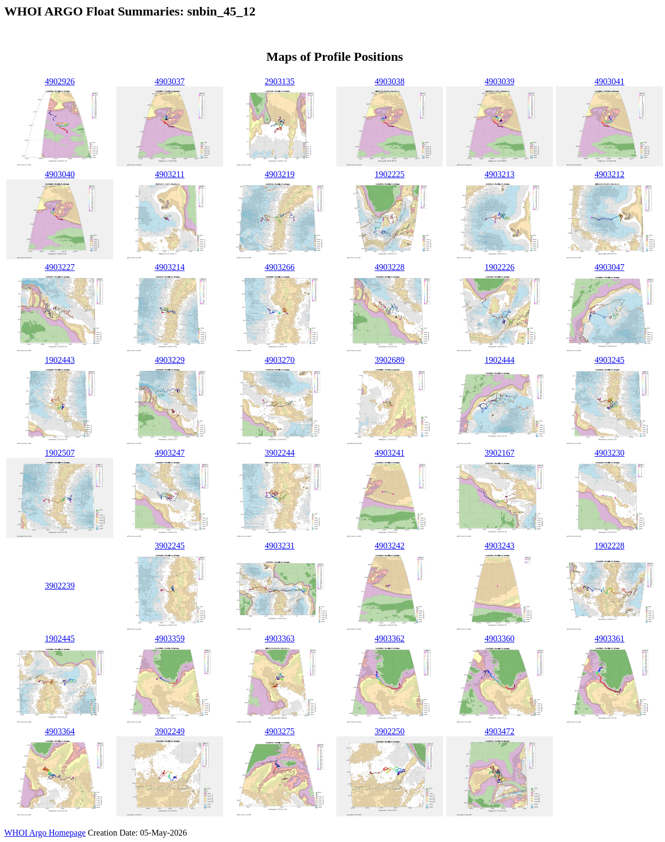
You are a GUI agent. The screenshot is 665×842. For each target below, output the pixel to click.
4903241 (390, 452)
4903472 (499, 731)
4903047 (609, 267)
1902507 (60, 452)
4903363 (280, 638)
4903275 (280, 731)
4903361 (609, 638)
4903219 (280, 174)
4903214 (170, 267)
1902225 (390, 174)
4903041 (609, 81)
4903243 (499, 545)
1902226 (499, 267)
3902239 (60, 585)
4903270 (280, 359)
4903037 (170, 81)
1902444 (499, 359)
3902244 (280, 452)
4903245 (609, 359)
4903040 (60, 174)
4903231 (280, 545)
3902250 (390, 731)
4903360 (499, 638)
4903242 (390, 545)
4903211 (169, 174)
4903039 (499, 81)
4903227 (60, 267)
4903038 (390, 81)
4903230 (609, 452)
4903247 (170, 452)
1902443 (60, 359)
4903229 (170, 359)
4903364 (60, 731)
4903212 (609, 174)
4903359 (170, 638)
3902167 (499, 452)
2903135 (280, 81)
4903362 (390, 638)
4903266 (280, 267)
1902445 (60, 638)
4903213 (499, 174)
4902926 (60, 81)
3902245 (170, 545)
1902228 (609, 545)
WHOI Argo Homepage (45, 832)
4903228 (390, 267)
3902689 (390, 359)
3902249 (170, 731)
